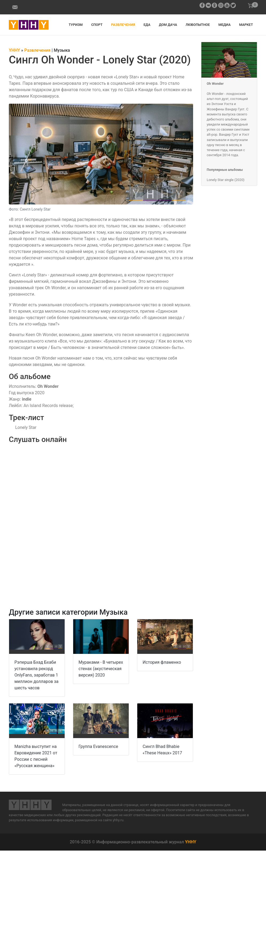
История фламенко (162, 662)
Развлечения (123, 25)
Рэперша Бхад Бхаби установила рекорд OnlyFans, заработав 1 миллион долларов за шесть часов (36, 675)
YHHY (190, 841)
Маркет (246, 25)
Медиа (224, 25)
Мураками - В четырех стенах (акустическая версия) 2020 (101, 669)
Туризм (76, 25)
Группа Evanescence (98, 746)
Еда (147, 25)
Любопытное (198, 25)
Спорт (96, 25)
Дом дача (168, 25)
